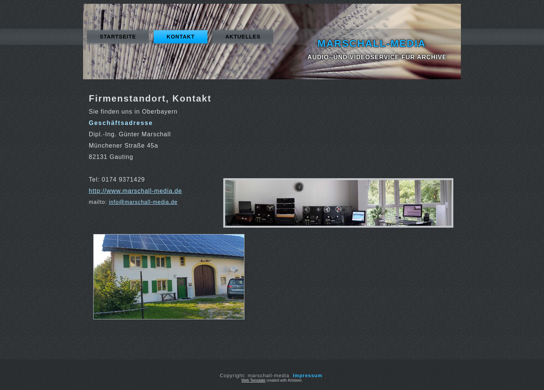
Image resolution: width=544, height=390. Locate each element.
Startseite (118, 37)
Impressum (307, 375)
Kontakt (181, 37)
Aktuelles (242, 37)
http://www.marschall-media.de (135, 191)
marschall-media (371, 43)
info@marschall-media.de (143, 202)
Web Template (253, 380)
